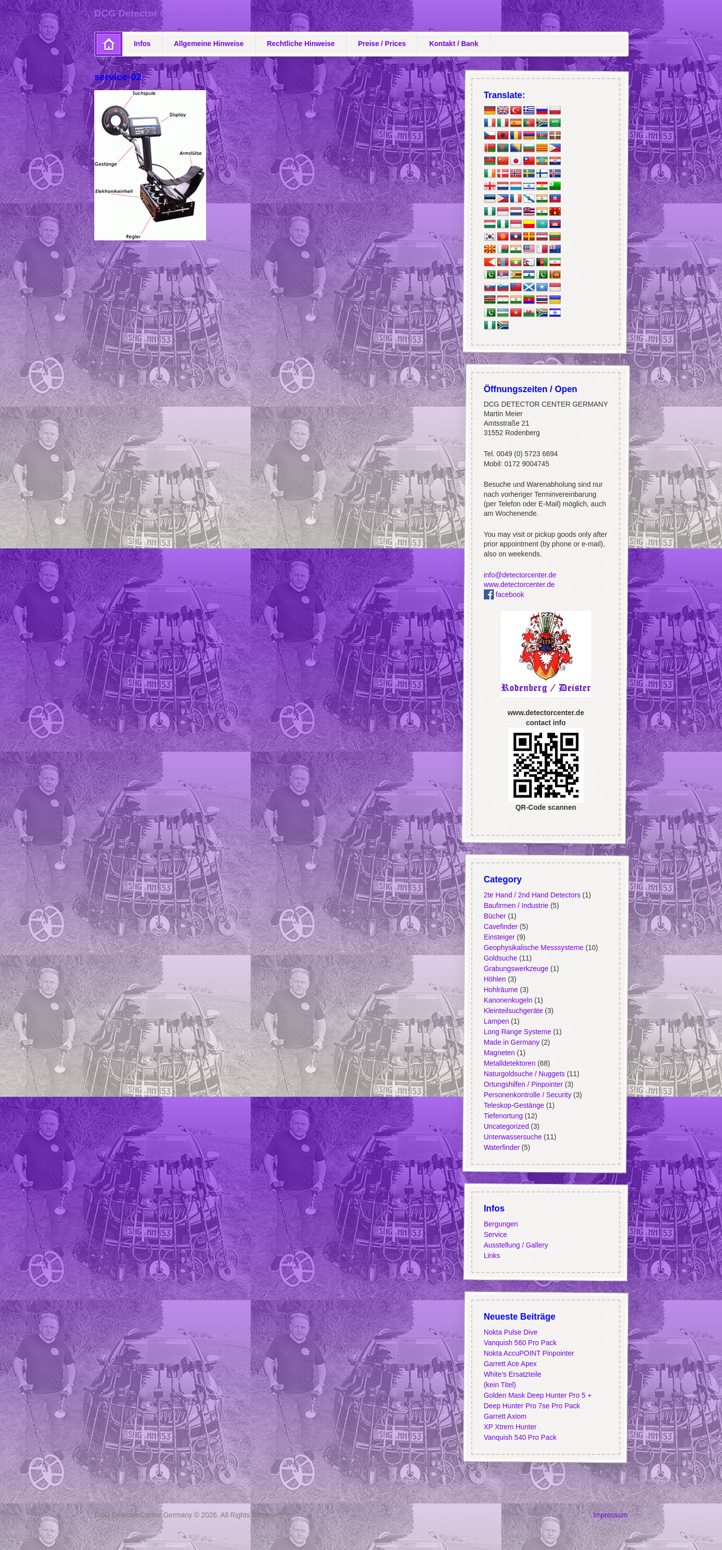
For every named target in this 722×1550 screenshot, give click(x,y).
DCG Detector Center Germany (164, 13)
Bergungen (500, 1224)
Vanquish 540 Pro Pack (519, 1437)
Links (491, 1256)
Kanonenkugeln (507, 1000)
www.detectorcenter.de (519, 584)
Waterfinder (501, 1147)
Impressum (610, 1515)
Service (495, 1234)
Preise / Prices (382, 44)
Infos (142, 44)
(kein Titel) (499, 1385)
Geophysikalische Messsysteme (533, 948)
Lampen (496, 1021)
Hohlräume (500, 990)
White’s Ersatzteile (512, 1374)
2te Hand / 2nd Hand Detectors (531, 895)
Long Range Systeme (517, 1032)
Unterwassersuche (512, 1137)
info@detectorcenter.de (519, 574)
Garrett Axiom (504, 1416)
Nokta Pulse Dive (510, 1332)
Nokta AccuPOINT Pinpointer (528, 1353)
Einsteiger (498, 937)
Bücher (494, 916)
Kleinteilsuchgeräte (513, 1011)
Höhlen (494, 979)
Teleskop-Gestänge (513, 1105)
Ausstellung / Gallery (515, 1245)
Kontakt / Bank (453, 44)
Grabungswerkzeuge (515, 969)
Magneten (498, 1053)
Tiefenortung (502, 1116)
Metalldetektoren (509, 1063)
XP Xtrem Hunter (509, 1427)
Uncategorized (505, 1126)
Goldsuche (500, 958)
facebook (503, 594)
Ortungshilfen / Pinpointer (523, 1084)
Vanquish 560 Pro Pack (519, 1343)
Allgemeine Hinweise (209, 44)
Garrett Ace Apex (509, 1364)
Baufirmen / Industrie (515, 905)
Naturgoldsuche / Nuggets (524, 1074)
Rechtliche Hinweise (300, 44)
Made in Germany (511, 1042)
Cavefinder (500, 926)
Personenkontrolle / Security (527, 1095)
